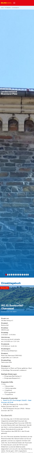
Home (2, 7)
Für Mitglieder (8, 7)
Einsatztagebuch (15, 7)
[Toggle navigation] (14, 3)
